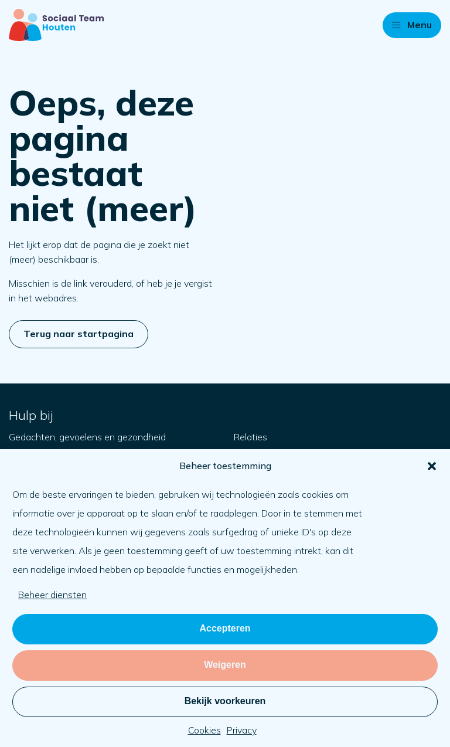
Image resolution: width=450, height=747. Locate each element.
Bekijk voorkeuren (225, 701)
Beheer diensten (52, 594)
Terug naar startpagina (78, 333)
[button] (432, 466)
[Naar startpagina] (56, 25)
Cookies (204, 730)
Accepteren (224, 628)
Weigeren (225, 665)
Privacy (242, 730)
